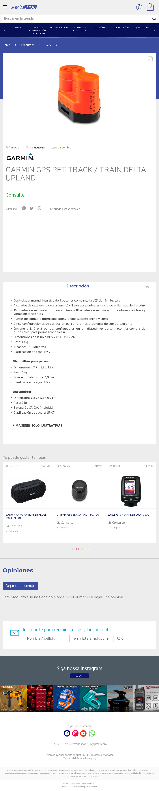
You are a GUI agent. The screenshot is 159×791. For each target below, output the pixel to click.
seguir (79, 675)
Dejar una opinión (20, 586)
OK (120, 638)
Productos (27, 45)
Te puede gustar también (65, 209)
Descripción (108, 286)
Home (6, 45)
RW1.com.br (92, 787)
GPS (48, 45)
